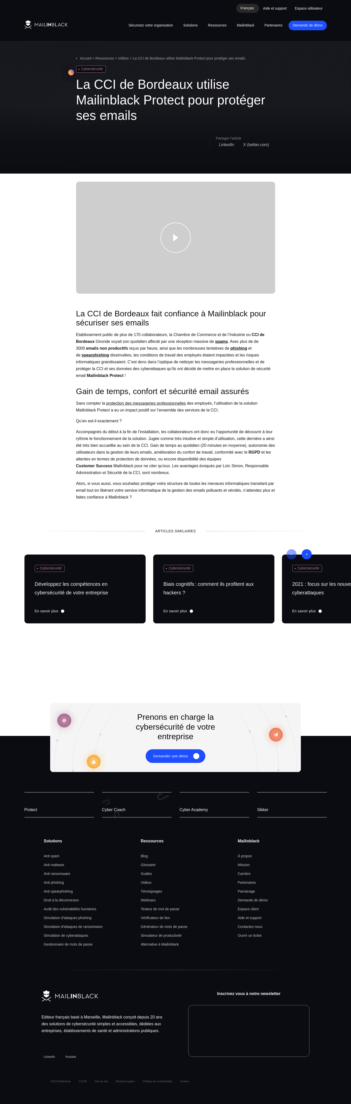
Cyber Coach (113, 810)
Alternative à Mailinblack (160, 944)
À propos (245, 856)
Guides (146, 874)
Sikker (262, 810)
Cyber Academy (194, 810)
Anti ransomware (57, 874)
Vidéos (123, 58)
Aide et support (275, 8)
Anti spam (51, 856)
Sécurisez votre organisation (151, 25)
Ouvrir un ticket (250, 935)
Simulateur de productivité (161, 935)
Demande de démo (308, 25)
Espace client (248, 909)
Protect (30, 810)
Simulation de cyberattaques (66, 935)
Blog (144, 856)
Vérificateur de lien (155, 918)
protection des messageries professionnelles (146, 403)
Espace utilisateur (309, 8)
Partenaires (273, 25)
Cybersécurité (92, 69)
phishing (238, 348)
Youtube (70, 1057)
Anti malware (54, 865)
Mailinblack (245, 25)
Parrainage (246, 891)
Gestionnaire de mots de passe (68, 944)
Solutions (190, 25)
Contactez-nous (250, 927)
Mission (244, 865)
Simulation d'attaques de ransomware (73, 927)
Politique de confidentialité (157, 1081)
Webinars (148, 900)
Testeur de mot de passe (160, 909)
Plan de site (101, 1081)
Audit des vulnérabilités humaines (70, 909)
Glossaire (148, 865)
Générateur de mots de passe (164, 927)
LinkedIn (49, 1057)
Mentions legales (125, 1081)
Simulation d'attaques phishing (67, 918)
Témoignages (151, 891)
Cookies (184, 1081)
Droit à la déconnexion (61, 900)
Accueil (85, 58)
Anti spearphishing (58, 891)
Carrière (244, 874)
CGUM (83, 1081)
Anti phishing (54, 882)
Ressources (217, 25)
